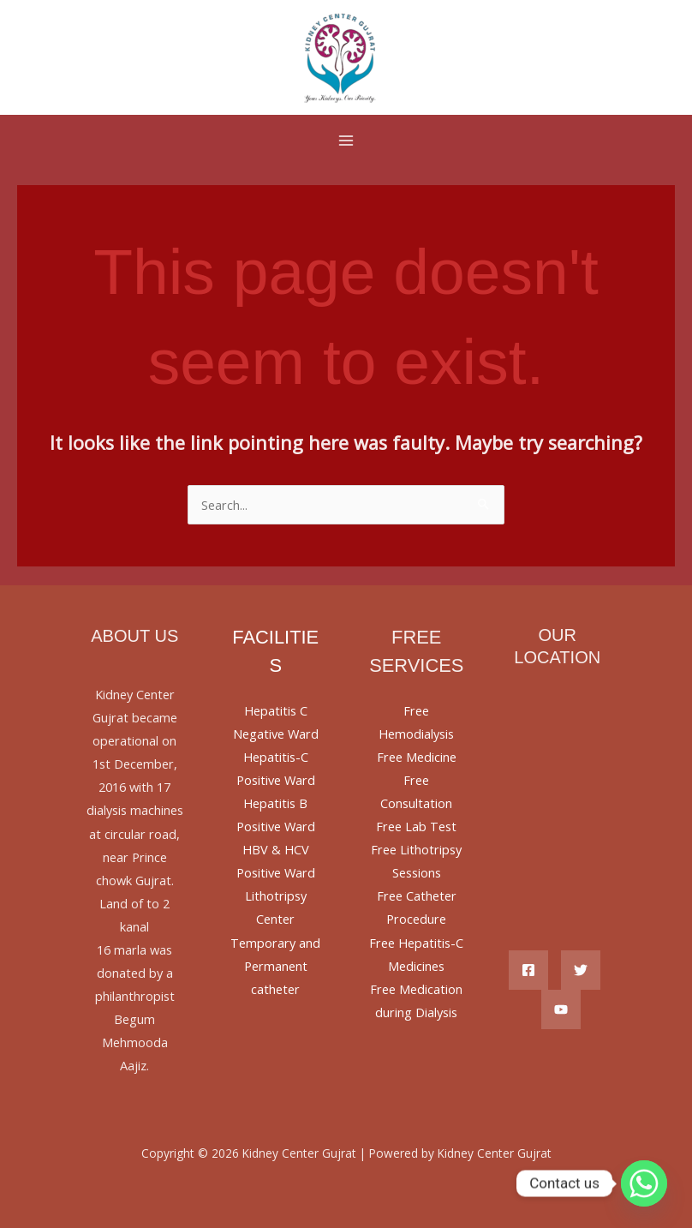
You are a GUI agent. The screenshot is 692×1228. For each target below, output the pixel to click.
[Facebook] (528, 970)
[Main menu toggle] (346, 141)
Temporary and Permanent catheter (275, 965)
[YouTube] (561, 1009)
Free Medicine (416, 756)
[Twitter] (580, 970)
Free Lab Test (416, 826)
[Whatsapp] (644, 1183)
